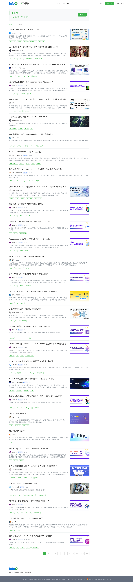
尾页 (87, 553)
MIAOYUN (14, 33)
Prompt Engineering (20, 320)
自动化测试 (13, 495)
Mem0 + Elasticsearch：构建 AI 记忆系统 (25, 152)
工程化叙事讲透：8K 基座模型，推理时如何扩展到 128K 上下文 (33, 47)
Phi (30, 93)
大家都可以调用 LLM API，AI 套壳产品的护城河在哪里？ (31, 536)
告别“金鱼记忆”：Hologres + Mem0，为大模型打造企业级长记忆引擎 (35, 169)
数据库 (12, 303)
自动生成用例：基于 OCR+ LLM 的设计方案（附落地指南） (32, 134)
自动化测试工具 (40, 495)
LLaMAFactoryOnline (17, 469)
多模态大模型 (23, 93)
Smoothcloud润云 (16, 68)
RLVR (21, 460)
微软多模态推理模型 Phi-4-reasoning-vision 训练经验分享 (31, 82)
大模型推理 (18, 373)
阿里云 (21, 163)
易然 (13, 260)
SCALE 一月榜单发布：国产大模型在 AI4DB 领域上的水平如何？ (34, 291)
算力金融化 (37, 512)
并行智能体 (36, 408)
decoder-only (38, 58)
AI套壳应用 (35, 547)
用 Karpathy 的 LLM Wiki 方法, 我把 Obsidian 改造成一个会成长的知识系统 (37, 99)
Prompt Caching (24, 250)
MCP (22, 198)
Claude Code (29, 355)
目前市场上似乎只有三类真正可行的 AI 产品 (26, 204)
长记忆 (37, 181)
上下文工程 (26, 425)
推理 (27, 163)
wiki (15, 111)
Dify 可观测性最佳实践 (17, 431)
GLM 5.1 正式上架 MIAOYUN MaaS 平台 (24, 30)
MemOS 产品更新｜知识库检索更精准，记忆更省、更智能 (31, 379)
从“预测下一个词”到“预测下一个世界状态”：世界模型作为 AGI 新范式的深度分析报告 (41, 65)
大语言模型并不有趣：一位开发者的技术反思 (26, 518)
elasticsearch (13, 163)
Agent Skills (23, 233)
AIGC (25, 477)
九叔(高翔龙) (15, 50)
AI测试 (26, 146)
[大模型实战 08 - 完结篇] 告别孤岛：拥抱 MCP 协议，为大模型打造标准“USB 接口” (41, 187)
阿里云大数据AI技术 (17, 155)
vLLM (25, 373)
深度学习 (12, 477)
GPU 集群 (28, 338)
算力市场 (28, 512)
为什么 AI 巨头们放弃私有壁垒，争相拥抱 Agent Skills (29, 222)
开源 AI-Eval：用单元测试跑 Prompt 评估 (25, 309)
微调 (36, 477)
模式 (19, 76)
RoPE (21, 58)
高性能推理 (39, 373)
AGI (24, 76)
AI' (31, 128)
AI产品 (21, 216)
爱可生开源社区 (16, 295)
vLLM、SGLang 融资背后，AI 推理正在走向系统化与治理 (31, 361)
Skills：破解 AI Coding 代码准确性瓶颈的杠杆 (26, 257)
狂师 (13, 138)
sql (17, 303)
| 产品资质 (108, 579)
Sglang (32, 373)
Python (12, 390)
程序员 (12, 338)
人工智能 (12, 41)
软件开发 (12, 530)
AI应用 (22, 547)
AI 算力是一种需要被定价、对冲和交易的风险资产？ (29, 501)
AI (10, 58)
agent (20, 128)
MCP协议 (29, 198)
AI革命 (35, 76)
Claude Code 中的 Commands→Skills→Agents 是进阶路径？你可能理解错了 (38, 344)
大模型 (19, 41)
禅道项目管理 (15, 487)
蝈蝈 (13, 103)
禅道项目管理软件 (28, 495)
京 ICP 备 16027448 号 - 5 (78, 579)
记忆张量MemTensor (17, 382)
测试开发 (19, 146)
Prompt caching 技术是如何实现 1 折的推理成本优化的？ (31, 239)
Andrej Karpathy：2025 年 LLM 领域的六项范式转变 (29, 449)
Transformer (13, 128)
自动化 (12, 146)
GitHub (26, 390)
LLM (25, 41)
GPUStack (14, 364)
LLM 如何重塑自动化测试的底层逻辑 (23, 484)
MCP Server (38, 198)
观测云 (14, 434)
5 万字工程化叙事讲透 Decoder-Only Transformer (28, 117)
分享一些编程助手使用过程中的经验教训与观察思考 (29, 274)
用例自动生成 (39, 146)
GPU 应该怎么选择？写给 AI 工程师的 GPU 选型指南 (29, 326)
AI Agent (28, 408)
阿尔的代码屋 (15, 190)
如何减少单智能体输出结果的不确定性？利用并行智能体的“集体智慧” (35, 396)
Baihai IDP (15, 85)
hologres (24, 181)
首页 (58, 3)
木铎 (13, 417)
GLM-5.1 (41, 41)
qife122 (14, 522)
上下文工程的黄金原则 (17, 414)
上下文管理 (18, 268)
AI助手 (21, 285)
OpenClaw (28, 216)
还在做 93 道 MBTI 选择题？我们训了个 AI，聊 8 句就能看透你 (33, 466)
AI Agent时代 (33, 41)
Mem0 (38, 163)
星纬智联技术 (15, 312)
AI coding (26, 268)
